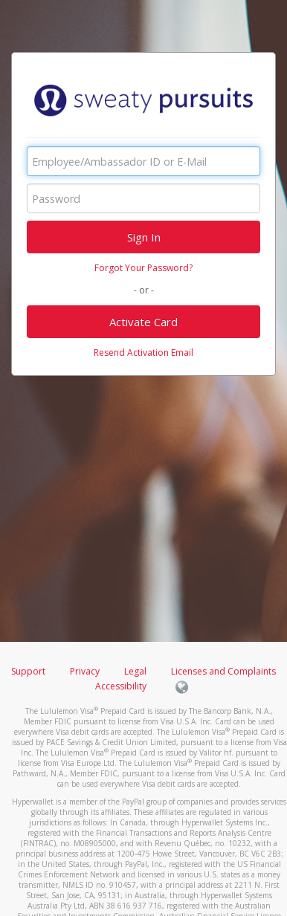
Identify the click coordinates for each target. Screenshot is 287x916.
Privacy (85, 671)
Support (28, 671)
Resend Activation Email (143, 352)
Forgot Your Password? (143, 268)
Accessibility (120, 686)
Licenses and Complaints (223, 671)
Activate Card (143, 321)
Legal (135, 671)
